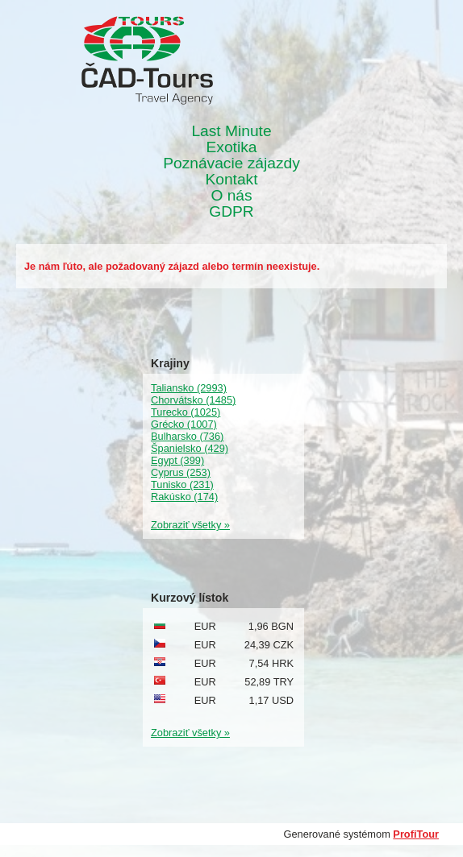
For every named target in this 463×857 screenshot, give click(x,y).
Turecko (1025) (185, 412)
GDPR (231, 212)
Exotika (231, 147)
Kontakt (231, 180)
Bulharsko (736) (187, 436)
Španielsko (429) (189, 448)
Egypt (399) (177, 460)
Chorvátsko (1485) (193, 400)
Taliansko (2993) (189, 388)
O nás (231, 196)
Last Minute (231, 131)
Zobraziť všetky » (190, 525)
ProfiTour (416, 834)
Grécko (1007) (184, 424)
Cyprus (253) (181, 472)
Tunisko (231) (182, 484)
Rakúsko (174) (184, 497)
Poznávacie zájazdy (231, 163)
